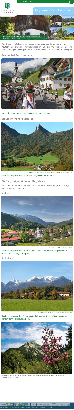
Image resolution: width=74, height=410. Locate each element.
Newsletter (43, 407)
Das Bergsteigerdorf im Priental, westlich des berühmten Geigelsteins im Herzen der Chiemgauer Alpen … (34, 252)
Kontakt (50, 407)
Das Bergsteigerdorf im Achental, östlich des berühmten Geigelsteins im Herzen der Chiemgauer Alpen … (34, 317)
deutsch (25, 1)
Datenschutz (35, 407)
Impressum (27, 407)
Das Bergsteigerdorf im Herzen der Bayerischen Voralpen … (28, 176)
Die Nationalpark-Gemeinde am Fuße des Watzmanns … (26, 114)
